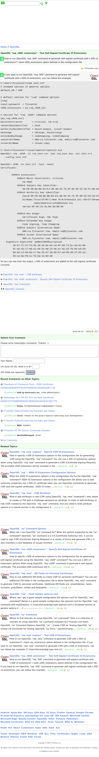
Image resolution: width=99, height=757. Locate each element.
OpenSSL (15, 47)
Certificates (63, 736)
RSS (45, 730)
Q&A (89, 736)
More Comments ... (10, 443)
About (16, 730)
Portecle (60, 721)
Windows (79, 724)
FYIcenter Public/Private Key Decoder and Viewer (29, 413)
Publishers (72, 721)
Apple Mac (16, 715)
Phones (14, 739)
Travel (23, 739)
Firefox (61, 715)
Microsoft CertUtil (79, 718)
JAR (41, 736)
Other (52, 721)
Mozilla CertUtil (27, 721)
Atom (51, 730)
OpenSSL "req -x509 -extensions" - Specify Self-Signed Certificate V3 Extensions (45, 279)
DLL (47, 736)
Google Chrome (84, 715)
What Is (69, 724)
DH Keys (28, 715)
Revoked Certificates (12, 724)
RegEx (74, 736)
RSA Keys (40, 724)
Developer (14, 736)
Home (4, 47)
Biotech (5, 739)
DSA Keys (39, 715)
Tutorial (59, 724)
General (70, 715)
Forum (37, 739)
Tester (4, 736)
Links (83, 736)
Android (5, 715)
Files (53, 736)
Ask (58, 730)
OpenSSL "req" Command (16, 284)
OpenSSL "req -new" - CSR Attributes (22, 274)
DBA (23, 736)
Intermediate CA (34, 718)
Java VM (48, 718)
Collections (27, 730)
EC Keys (51, 715)
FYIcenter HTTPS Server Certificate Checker (27, 433)
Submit (30, 375)
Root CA (29, 724)
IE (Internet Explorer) (12, 718)
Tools (51, 724)
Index (38, 730)
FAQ (30, 739)
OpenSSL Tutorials (14, 289)
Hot (10, 730)
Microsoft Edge (9, 721)
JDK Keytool (61, 718)
